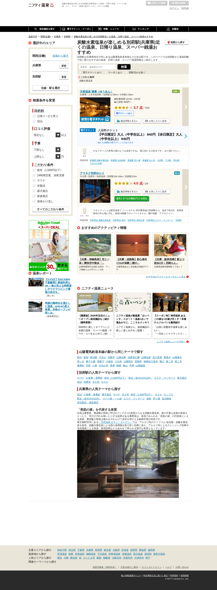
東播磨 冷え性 (148, 160)
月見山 (102, 357)
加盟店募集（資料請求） (105, 567)
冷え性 (96, 382)
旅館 (148, 398)
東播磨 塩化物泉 (118, 160)
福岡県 (151, 550)
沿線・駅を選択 (50, 87)
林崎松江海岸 (151, 361)
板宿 (86, 357)
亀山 (125, 365)
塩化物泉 (166, 398)
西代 (79, 357)
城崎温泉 (91, 553)
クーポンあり (115, 72)
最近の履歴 (179, 3)
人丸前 (118, 361)
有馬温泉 (79, 553)
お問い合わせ (182, 567)
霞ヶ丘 (80, 361)
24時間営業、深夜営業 (51, 175)
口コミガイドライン (152, 567)
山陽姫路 (140, 365)
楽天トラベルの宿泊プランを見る (131, 198)
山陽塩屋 (146, 357)
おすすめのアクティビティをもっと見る (166, 276)
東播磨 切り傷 (133, 160)
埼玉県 (72, 550)
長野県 (133, 550)
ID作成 (185, 8)
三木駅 (168, 160)
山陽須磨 (121, 357)
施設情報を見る (128, 121)
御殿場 (106, 557)
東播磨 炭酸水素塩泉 (99, 160)
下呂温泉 (102, 553)
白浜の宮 (103, 365)
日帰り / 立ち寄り (47, 116)
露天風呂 (182, 378)
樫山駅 (176, 160)
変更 (64, 65)
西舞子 (100, 361)
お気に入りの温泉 (156, 3)
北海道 (125, 550)
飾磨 (118, 365)
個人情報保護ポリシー (131, 575)
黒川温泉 (138, 553)
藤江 (162, 361)
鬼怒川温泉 (159, 553)
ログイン (174, 8)
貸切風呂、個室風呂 (87, 402)
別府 (88, 365)
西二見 (178, 361)
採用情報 (185, 575)
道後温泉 (127, 553)
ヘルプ (168, 567)
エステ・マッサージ (164, 378)
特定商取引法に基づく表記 (155, 575)
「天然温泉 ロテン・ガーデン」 (115, 422)
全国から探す (60, 55)
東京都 (107, 550)
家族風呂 (42, 196)
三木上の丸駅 (96, 163)
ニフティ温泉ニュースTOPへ (171, 341)
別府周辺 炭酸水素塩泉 (100, 220)
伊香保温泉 (114, 553)
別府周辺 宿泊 (119, 220)
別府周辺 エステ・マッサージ (159, 220)
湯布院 (148, 553)
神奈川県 (62, 550)
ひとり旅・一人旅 (112, 398)
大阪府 (116, 550)
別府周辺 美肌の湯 (135, 220)
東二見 (169, 361)
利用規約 (174, 575)
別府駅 (178, 220)
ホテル (104, 382)
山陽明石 (128, 361)
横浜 (59, 557)
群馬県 (98, 550)
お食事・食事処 (94, 378)
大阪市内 (116, 557)
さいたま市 (89, 557)
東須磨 (93, 357)
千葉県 (80, 550)
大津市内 (139, 557)
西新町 (138, 361)
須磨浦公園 (134, 357)
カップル (168, 394)
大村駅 (160, 160)
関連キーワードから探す (42, 561)
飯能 (99, 557)
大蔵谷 (109, 361)
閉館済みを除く (137, 72)
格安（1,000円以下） (115, 378)
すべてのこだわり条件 (50, 209)
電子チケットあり (92, 72)
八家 (94, 365)
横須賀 (73, 557)
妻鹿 (112, 365)
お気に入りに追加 (157, 121)
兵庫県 (89, 550)
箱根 (70, 553)
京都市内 (128, 557)
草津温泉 (62, 553)
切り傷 (156, 398)
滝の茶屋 (157, 357)
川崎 (66, 557)
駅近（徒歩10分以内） (141, 378)
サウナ (80, 378)
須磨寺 (111, 357)
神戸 (147, 557)
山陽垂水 (177, 357)
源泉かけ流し (45, 201)
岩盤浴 (87, 382)
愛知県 (142, 550)
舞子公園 (90, 361)
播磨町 (80, 365)
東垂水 (167, 357)
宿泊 (79, 382)
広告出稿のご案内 (129, 567)
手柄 (131, 365)
